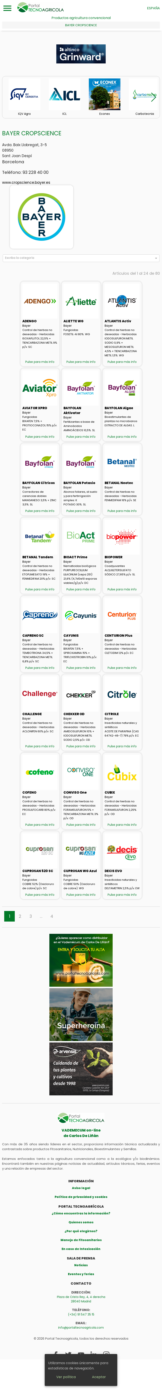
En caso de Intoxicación (81, 1249)
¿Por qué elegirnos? (81, 1231)
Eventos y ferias (81, 1274)
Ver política (66, 1377)
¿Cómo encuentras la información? (81, 1213)
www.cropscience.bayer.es (26, 182)
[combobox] (79, 258)
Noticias (81, 1265)
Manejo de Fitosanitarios (81, 1240)
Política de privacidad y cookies (81, 1197)
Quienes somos (81, 1222)
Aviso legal (81, 1188)
